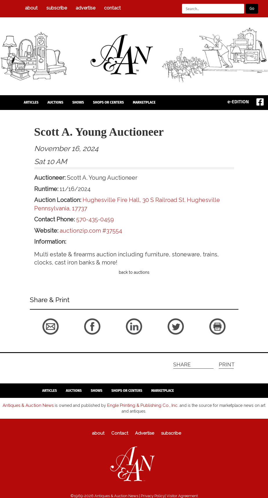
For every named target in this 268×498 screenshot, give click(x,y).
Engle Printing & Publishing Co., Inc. (137, 405)
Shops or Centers (108, 102)
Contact (112, 8)
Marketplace (144, 102)
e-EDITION (238, 101)
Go (251, 8)
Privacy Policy (153, 495)
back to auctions (134, 272)
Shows (78, 102)
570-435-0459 (95, 219)
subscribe (56, 8)
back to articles (44, 337)
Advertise (85, 8)
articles (31, 102)
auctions (55, 102)
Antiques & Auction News (26, 405)
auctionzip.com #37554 (91, 230)
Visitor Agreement (182, 495)
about (31, 8)
